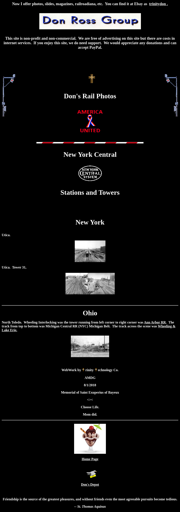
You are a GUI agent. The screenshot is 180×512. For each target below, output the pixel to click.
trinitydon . (158, 4)
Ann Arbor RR (155, 322)
